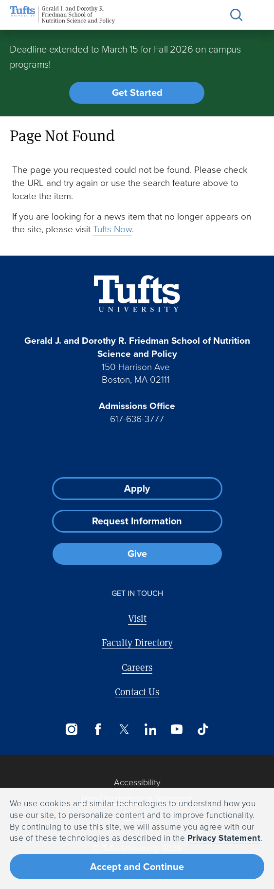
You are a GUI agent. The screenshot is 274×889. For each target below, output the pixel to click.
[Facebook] (98, 729)
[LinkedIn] (150, 729)
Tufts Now (112, 229)
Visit (137, 618)
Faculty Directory (137, 642)
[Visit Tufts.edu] (137, 294)
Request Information (137, 521)
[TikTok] (203, 729)
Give (137, 553)
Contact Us (137, 691)
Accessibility (137, 782)
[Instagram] (71, 729)
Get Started (137, 92)
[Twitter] (124, 729)
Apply (137, 488)
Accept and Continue (137, 866)
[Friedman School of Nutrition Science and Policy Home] (62, 15)
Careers (137, 667)
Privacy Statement (224, 838)
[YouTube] (177, 729)
